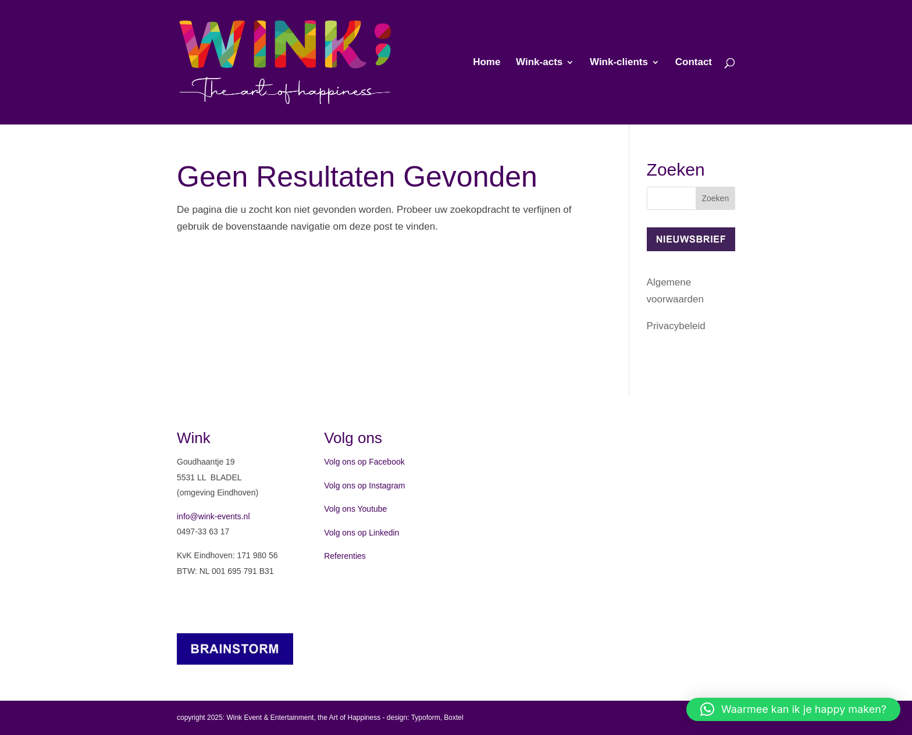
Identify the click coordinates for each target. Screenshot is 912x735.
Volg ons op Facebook (364, 461)
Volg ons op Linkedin (361, 532)
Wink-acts (539, 62)
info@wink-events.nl (213, 516)
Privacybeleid (676, 325)
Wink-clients (619, 62)
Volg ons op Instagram (364, 485)
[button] (793, 709)
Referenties (345, 556)
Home (486, 62)
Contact (693, 62)
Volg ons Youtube (355, 508)
